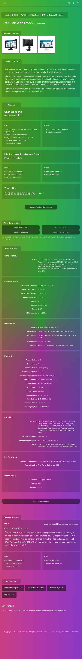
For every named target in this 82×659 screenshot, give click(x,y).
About (46, 632)
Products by (57, 588)
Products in (36, 588)
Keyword (9, 595)
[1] (9, 523)
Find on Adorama (21, 232)
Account (75, 632)
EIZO (16, 15)
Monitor (8, 15)
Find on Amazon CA (61, 232)
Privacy (58, 632)
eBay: (21, 228)
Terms (52, 632)
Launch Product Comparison (41, 207)
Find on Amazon (61, 228)
